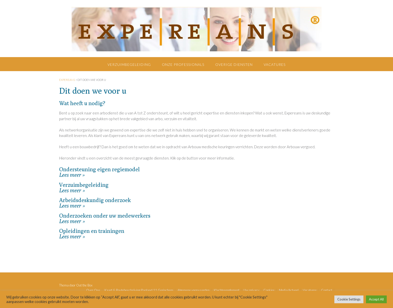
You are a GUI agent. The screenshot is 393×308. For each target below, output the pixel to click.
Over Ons (93, 290)
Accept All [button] (376, 299)
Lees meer (70, 175)
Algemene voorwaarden (193, 290)
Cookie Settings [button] (348, 299)
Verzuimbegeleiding (129, 64)
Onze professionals (183, 64)
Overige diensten (234, 64)
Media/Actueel (289, 290)
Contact (326, 290)
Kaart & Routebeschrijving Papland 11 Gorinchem (139, 290)
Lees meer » (72, 190)
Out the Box (84, 285)
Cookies (269, 290)
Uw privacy (251, 290)
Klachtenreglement (226, 290)
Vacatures (274, 64)
